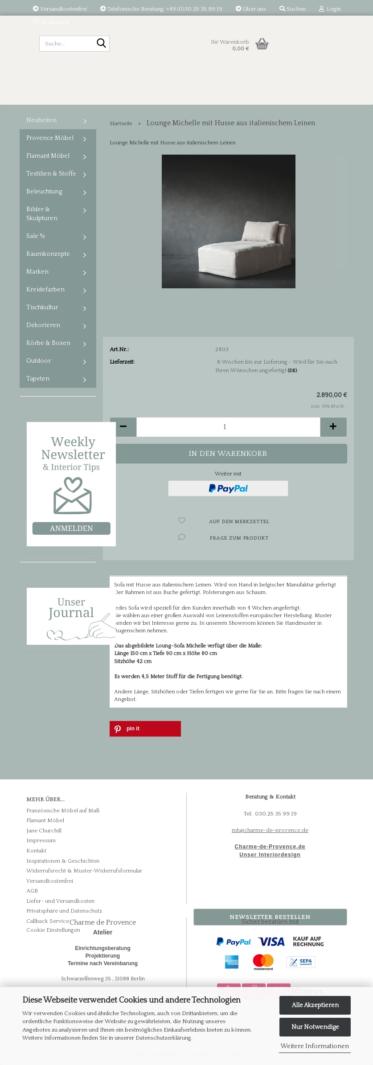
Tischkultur (42, 307)
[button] (123, 427)
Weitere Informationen (315, 1046)
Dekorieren (43, 325)
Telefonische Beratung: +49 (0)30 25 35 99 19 (161, 9)
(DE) (292, 370)
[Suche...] (101, 44)
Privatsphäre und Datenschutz (64, 911)
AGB (32, 891)
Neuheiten (41, 120)
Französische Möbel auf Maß (63, 810)
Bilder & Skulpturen (41, 214)
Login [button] (330, 9)
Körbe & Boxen (48, 343)
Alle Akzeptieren (315, 1005)
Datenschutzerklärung (163, 1038)
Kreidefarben (45, 289)
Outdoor (38, 361)
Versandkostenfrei (60, 9)
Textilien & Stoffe (51, 173)
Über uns (251, 9)
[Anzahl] (228, 427)
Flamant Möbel (48, 156)
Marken (37, 271)
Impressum (41, 840)
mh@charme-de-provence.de (270, 830)
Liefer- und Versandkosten (60, 901)
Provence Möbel (50, 138)
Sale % (35, 236)
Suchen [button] (292, 9)
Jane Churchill (43, 830)
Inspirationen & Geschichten (62, 861)
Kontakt (36, 851)
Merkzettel (51, 22)
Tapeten (37, 378)
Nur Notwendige (315, 1027)
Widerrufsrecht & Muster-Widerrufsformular (84, 871)
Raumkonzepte (48, 254)
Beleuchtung (44, 191)
